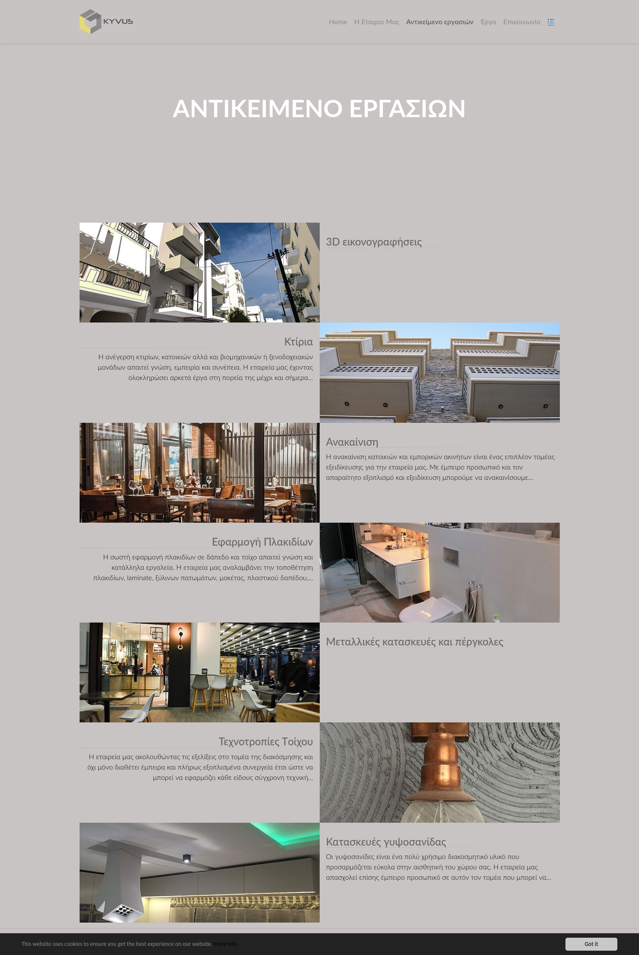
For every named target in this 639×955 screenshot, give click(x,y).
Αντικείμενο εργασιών (440, 21)
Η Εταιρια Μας (376, 21)
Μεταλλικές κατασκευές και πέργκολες (415, 641)
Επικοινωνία (521, 21)
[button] (552, 21)
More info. (226, 944)
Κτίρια (298, 341)
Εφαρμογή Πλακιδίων (262, 541)
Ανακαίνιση (352, 441)
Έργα (489, 21)
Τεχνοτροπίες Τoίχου (266, 741)
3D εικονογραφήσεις (374, 241)
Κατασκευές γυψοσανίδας (386, 841)
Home (338, 21)
